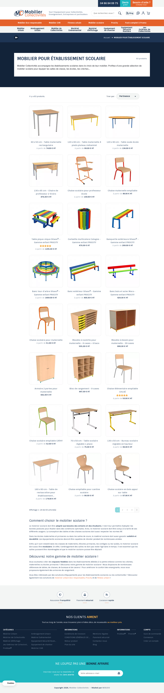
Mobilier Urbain (10, 634)
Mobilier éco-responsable (30, 23)
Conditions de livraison (75, 634)
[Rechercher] (107, 13)
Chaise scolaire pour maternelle (46, 340)
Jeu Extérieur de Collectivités (16, 644)
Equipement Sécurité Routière (44, 641)
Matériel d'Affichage (11, 641)
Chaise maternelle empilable (122, 190)
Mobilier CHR (54, 23)
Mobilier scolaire (96, 23)
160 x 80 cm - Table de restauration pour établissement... (46, 492)
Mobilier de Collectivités (14, 637)
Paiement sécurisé (101, 637)
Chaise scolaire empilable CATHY (46, 440)
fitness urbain (103, 578)
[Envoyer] (120, 673)
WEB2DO (106, 688)
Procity (114, 23)
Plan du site (70, 644)
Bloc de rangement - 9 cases (84, 388)
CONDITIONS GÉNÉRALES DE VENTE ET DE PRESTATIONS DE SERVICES (77, 637)
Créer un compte (151, 641)
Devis (125, 3)
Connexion (148, 637)
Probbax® (7, 648)
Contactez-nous (100, 641)
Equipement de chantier (41, 644)
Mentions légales (100, 634)
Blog (95, 644)
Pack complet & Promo (135, 23)
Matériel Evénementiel (41, 637)
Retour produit (71, 641)
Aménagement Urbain (41, 634)
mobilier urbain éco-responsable (70, 578)
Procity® (132, 634)
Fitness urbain (74, 23)
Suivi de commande (152, 634)
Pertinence (124, 96)
